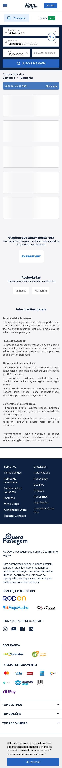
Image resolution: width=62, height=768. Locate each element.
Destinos (39, 484)
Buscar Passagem (31, 63)
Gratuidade (40, 466)
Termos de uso (13, 472)
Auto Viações (42, 472)
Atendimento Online (15, 509)
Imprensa (9, 497)
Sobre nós (10, 466)
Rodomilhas (41, 496)
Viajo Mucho (41, 502)
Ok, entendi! (33, 762)
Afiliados (39, 490)
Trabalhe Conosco (15, 515)
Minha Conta (11, 503)
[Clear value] (26, 53)
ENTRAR (50, 5)
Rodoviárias (41, 478)
